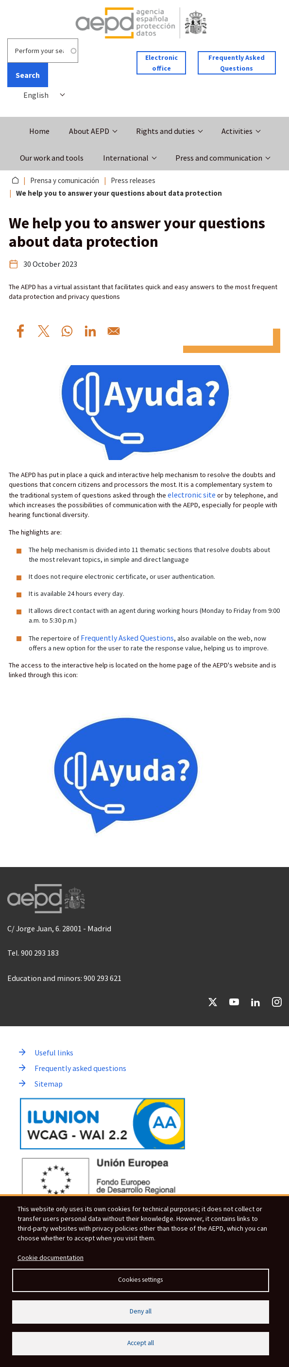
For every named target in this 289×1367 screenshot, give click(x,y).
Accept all (140, 1343)
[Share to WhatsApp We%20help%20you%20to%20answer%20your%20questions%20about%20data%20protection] (67, 331)
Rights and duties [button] (165, 131)
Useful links (53, 1052)
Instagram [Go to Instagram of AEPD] (277, 1002)
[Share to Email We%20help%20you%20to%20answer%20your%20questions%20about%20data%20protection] (113, 331)
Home (39, 131)
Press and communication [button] (218, 158)
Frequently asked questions (80, 1068)
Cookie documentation (50, 1257)
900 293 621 (102, 978)
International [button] (126, 158)
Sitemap (48, 1084)
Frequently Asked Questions (236, 63)
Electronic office (161, 63)
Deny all (141, 1311)
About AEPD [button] (89, 131)
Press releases (133, 180)
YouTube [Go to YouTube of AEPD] (234, 1002)
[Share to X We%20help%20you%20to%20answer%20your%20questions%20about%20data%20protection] (43, 331)
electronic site (192, 494)
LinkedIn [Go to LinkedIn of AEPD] (255, 1002)
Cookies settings (140, 1279)
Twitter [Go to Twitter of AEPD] (212, 1002)
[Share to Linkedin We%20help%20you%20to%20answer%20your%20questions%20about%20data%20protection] (90, 331)
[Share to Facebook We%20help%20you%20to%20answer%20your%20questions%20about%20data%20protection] (20, 331)
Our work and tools (52, 158)
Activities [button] (237, 131)
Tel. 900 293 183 (33, 953)
